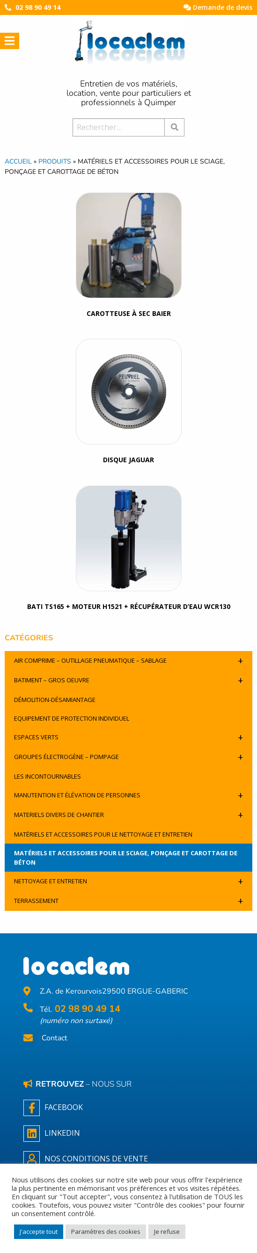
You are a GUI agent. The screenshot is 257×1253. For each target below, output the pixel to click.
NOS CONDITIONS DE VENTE (85, 1159)
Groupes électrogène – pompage (128, 757)
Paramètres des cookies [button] (105, 1231)
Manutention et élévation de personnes (128, 795)
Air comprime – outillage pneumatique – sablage (128, 660)
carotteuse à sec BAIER (129, 313)
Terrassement (128, 901)
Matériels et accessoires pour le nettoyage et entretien (103, 834)
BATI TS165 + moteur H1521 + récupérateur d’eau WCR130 (128, 606)
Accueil (18, 161)
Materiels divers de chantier (128, 815)
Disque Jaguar (128, 459)
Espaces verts (128, 737)
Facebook (53, 1108)
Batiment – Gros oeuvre (128, 680)
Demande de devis (218, 7)
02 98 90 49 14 (37, 7)
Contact (54, 1038)
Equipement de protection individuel (71, 718)
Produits (54, 161)
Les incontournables (47, 776)
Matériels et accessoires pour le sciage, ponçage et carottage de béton (125, 857)
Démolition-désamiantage (54, 699)
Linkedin (51, 1133)
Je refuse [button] (167, 1231)
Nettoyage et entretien (128, 881)
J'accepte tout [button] (39, 1231)
